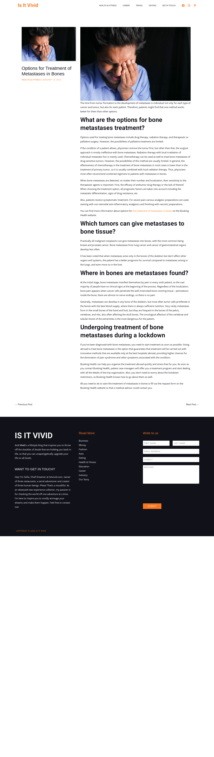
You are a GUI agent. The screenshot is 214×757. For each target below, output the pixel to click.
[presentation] (166, 498)
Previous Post (23, 404)
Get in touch (170, 5)
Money (82, 445)
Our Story (84, 479)
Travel (144, 5)
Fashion (83, 449)
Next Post (192, 404)
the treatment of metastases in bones (152, 210)
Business (83, 440)
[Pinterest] (195, 5)
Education (84, 466)
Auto (81, 453)
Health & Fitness (117, 5)
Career (133, 5)
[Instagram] (189, 5)
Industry (83, 475)
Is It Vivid (28, 5)
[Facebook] (183, 5)
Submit (152, 506)
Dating (155, 5)
